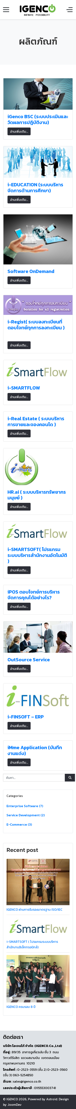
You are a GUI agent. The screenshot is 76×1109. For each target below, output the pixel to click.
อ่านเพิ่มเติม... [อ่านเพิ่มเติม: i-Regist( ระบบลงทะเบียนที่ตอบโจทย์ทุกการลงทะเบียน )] (19, 345)
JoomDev (14, 1104)
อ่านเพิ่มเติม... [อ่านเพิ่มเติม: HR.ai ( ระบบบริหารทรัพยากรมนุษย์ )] (19, 506)
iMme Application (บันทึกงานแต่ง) (34, 750)
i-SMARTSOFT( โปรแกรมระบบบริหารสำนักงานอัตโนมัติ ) (37, 555)
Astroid (51, 1099)
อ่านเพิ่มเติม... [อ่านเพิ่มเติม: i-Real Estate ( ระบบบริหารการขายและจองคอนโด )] (19, 433)
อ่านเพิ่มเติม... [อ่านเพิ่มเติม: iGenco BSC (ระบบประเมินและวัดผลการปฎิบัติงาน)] (19, 131)
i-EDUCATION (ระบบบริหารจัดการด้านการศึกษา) (35, 187)
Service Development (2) (25, 815)
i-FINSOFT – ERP (25, 716)
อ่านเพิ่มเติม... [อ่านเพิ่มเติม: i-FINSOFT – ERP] (19, 725)
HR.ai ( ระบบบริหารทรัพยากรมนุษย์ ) (36, 494)
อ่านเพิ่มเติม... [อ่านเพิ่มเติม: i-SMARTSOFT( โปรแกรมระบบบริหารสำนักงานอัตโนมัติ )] (19, 570)
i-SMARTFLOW (23, 387)
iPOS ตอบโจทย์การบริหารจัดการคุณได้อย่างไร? (33, 594)
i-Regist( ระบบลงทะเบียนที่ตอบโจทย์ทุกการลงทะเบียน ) (36, 324)
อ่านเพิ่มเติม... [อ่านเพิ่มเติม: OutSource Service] (19, 668)
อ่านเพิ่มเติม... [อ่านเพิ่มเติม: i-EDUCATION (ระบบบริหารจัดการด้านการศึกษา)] (19, 199)
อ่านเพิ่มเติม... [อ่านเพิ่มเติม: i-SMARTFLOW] (19, 396)
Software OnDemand (30, 271)
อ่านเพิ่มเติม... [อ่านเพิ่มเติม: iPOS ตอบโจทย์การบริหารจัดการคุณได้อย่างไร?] (19, 606)
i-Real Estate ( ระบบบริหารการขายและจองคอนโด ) (35, 421)
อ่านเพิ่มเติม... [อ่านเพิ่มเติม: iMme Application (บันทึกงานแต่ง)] (19, 762)
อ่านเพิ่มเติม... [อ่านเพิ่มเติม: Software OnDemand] (19, 280)
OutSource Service (28, 659)
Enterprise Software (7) (24, 805)
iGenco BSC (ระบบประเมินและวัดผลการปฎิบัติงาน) (37, 119)
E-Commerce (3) (19, 824)
